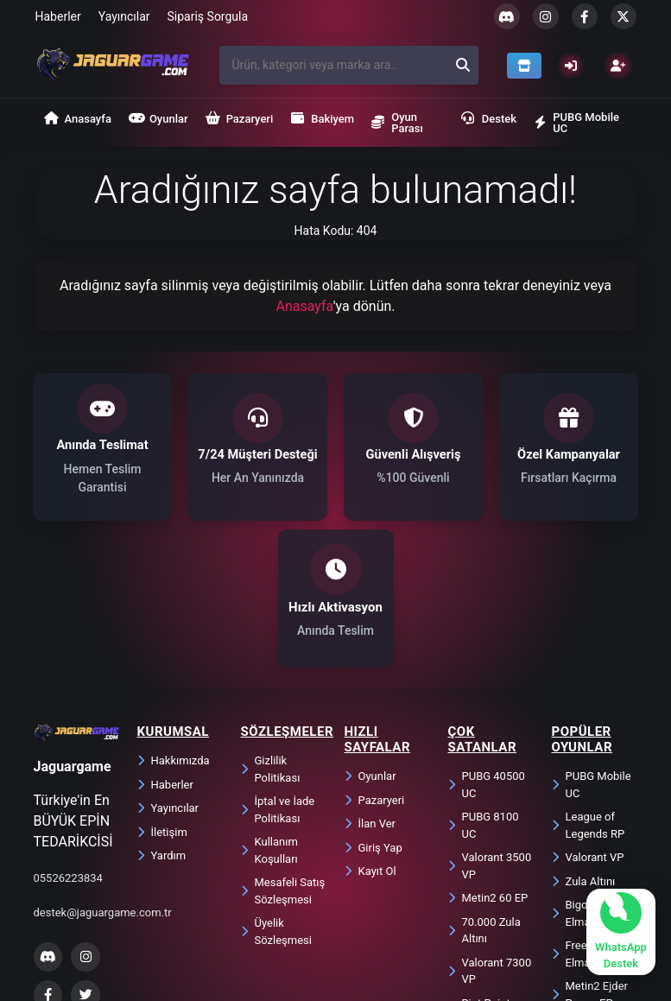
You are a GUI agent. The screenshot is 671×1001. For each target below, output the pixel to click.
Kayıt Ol (370, 741)
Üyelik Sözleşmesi (276, 802)
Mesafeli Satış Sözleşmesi (283, 761)
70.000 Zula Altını (484, 801)
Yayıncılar (124, 16)
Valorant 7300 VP (490, 842)
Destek (488, 118)
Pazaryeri (240, 118)
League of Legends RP (588, 696)
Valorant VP (588, 727)
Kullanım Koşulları (269, 721)
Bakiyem (322, 118)
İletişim (162, 702)
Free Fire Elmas (580, 824)
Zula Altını (584, 751)
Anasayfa (77, 118)
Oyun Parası (397, 123)
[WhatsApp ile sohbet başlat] (620, 932)
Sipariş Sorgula (208, 16)
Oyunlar (158, 118)
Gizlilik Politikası (271, 639)
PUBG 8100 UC (483, 696)
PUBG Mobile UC (576, 123)
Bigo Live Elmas (581, 784)
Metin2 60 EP (488, 768)
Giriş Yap (373, 718)
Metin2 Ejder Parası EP (590, 865)
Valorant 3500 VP (490, 736)
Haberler (58, 16)
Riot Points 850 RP (482, 882)
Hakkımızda (173, 630)
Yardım (162, 725)
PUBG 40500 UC (486, 655)
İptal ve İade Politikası (278, 680)
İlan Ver (370, 693)
